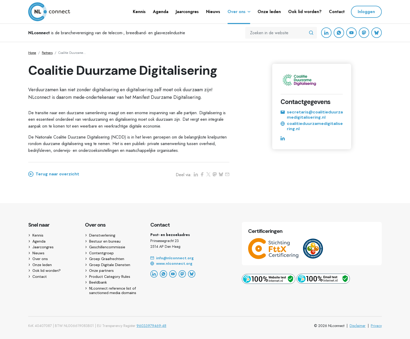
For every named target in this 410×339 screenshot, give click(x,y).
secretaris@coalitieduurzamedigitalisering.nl (312, 115)
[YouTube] (351, 32)
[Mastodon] (364, 32)
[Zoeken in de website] (311, 33)
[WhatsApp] (339, 32)
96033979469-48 (151, 325)
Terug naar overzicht (53, 174)
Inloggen (366, 12)
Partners (47, 52)
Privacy (376, 325)
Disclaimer (358, 325)
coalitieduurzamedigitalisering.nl (312, 126)
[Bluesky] (376, 32)
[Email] (189, 258)
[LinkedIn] (326, 32)
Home (32, 52)
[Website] (189, 263)
